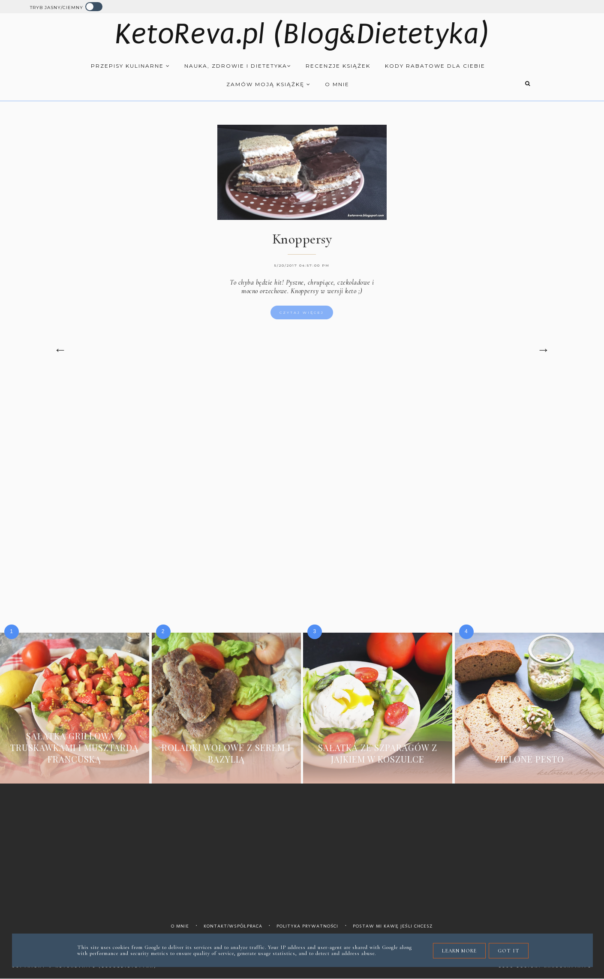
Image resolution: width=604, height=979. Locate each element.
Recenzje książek (338, 66)
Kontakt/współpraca (233, 926)
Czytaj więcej (301, 312)
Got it (509, 951)
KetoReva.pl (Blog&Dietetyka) (302, 34)
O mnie (337, 84)
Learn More (459, 951)
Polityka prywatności (307, 926)
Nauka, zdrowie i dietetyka (237, 66)
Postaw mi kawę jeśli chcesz (393, 926)
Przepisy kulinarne (130, 66)
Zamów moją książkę (268, 84)
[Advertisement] (302, 449)
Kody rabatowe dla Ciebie (435, 66)
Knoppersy (302, 239)
